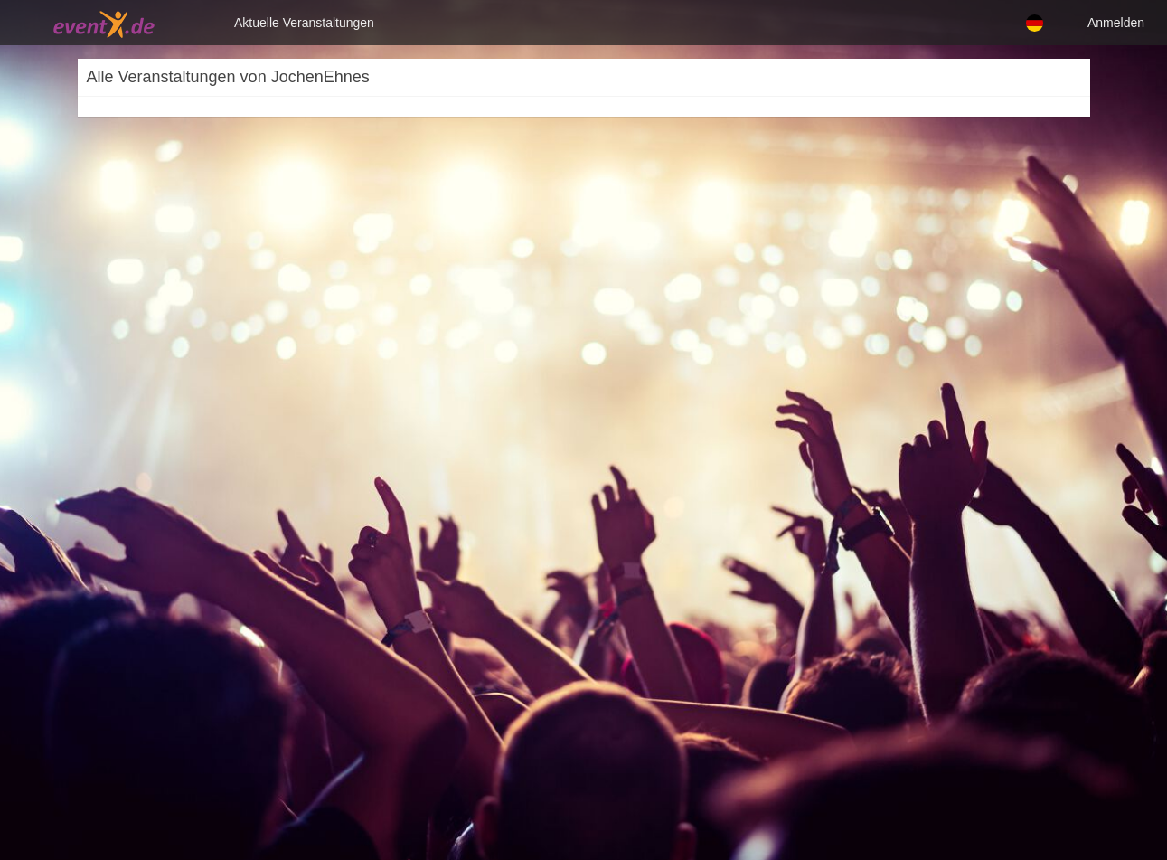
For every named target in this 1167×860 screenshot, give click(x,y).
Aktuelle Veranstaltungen (304, 22)
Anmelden (1115, 22)
